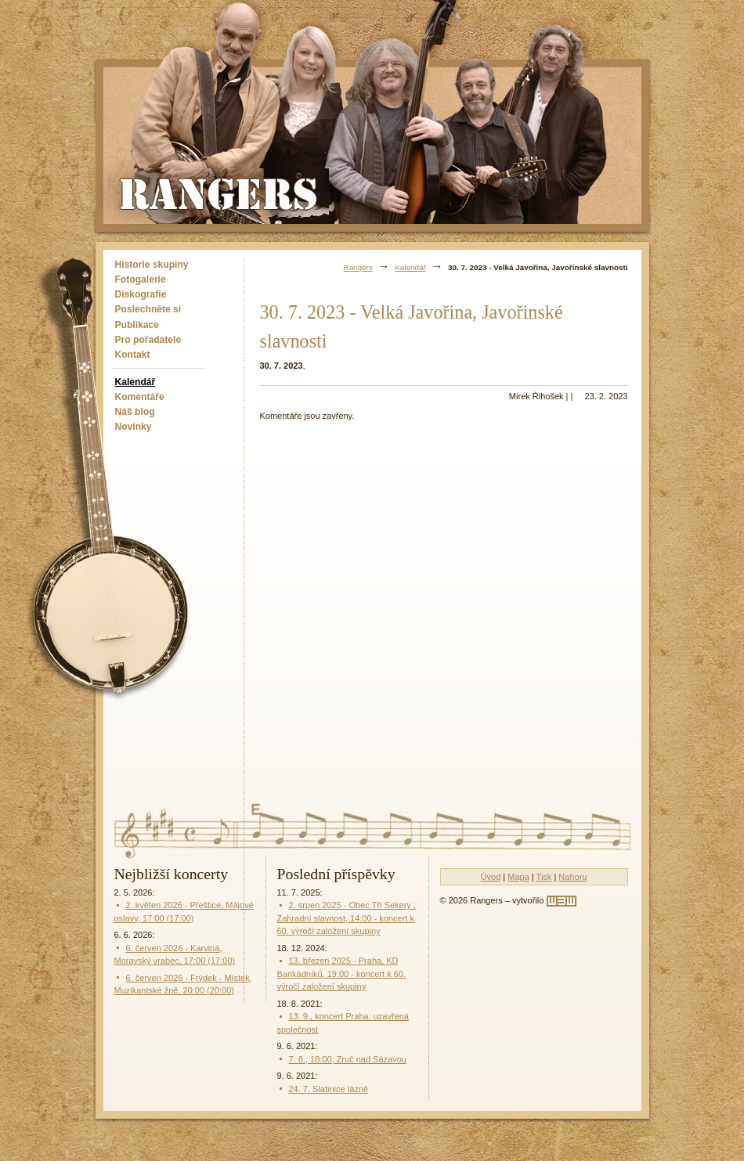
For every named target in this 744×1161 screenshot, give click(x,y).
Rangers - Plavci (220, 192)
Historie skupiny (152, 264)
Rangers (358, 267)
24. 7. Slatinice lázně (329, 1089)
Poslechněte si (148, 309)
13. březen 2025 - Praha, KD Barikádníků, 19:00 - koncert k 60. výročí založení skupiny (341, 973)
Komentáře (139, 396)
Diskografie (141, 294)
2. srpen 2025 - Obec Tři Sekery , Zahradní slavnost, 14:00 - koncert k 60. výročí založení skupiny (346, 918)
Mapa (518, 877)
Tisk (544, 877)
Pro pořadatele (148, 339)
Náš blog (135, 411)
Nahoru (572, 877)
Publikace (137, 324)
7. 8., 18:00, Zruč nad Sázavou (347, 1059)
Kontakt (132, 354)
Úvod (491, 877)
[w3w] (561, 901)
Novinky (133, 426)
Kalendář (135, 382)
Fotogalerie (140, 279)
